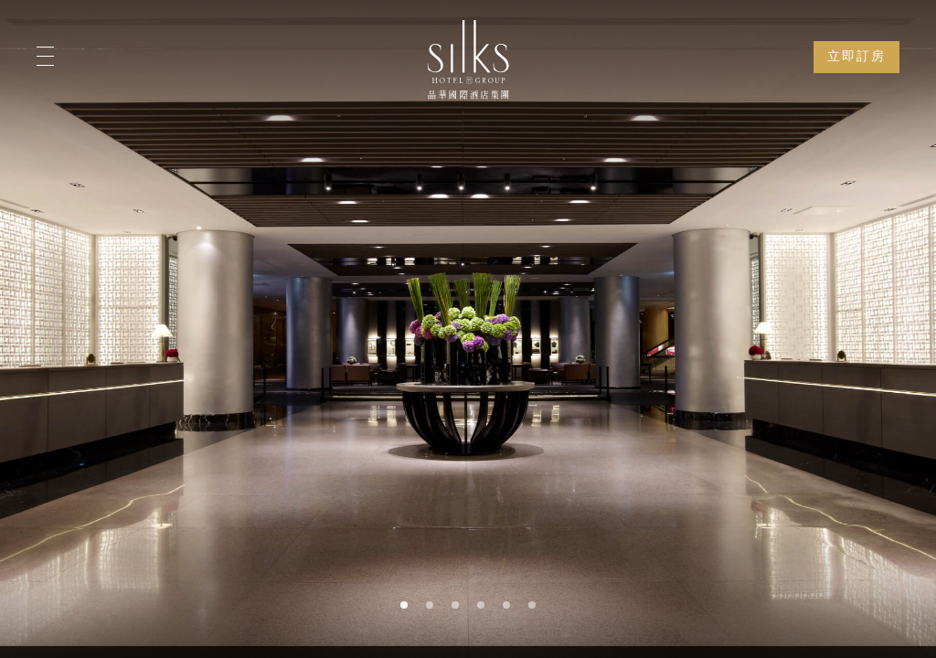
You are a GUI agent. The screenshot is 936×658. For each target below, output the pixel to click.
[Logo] (468, 59)
